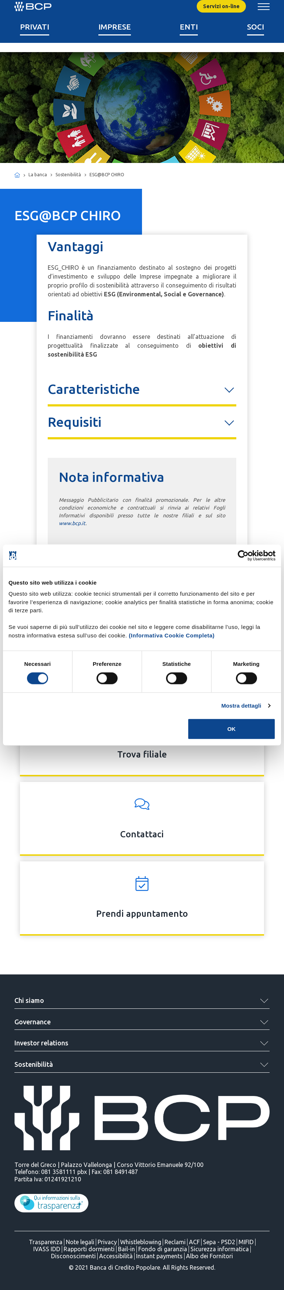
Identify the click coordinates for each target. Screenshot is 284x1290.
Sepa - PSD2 (219, 1242)
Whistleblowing (140, 1242)
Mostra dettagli (241, 705)
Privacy (107, 1242)
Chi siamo (29, 1000)
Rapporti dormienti (89, 1249)
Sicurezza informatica (219, 1249)
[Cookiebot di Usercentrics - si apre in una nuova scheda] (243, 555)
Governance (32, 1021)
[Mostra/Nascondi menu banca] (264, 6)
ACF (194, 1242)
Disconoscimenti (73, 1256)
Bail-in (126, 1249)
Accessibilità (116, 1256)
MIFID (246, 1242)
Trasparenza (45, 1242)
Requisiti (74, 421)
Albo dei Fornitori (209, 1256)
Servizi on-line (221, 6)
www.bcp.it (72, 523)
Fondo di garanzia (162, 1249)
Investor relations (41, 1042)
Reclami (175, 1242)
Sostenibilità (33, 1064)
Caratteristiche (94, 388)
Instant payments (159, 1256)
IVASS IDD (46, 1249)
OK (231, 729)
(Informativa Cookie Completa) (171, 635)
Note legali (80, 1242)
